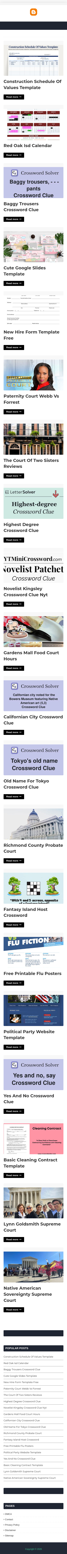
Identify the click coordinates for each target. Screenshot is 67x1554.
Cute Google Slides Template (25, 271)
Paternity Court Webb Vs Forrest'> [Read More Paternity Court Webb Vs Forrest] (33, 373)
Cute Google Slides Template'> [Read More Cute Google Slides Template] (33, 245)
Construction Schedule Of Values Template (32, 84)
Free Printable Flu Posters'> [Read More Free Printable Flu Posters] (33, 950)
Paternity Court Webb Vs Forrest (31, 399)
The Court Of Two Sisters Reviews (31, 463)
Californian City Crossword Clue (33, 720)
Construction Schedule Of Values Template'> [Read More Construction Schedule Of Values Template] (33, 58)
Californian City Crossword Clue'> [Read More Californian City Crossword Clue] (33, 694)
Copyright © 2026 (33, 1549)
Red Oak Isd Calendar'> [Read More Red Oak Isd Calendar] (33, 122)
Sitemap (9, 1535)
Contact (9, 1519)
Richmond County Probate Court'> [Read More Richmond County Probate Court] (33, 822)
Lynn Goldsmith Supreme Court (32, 1227)
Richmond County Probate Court (33, 848)
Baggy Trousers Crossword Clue (21, 206)
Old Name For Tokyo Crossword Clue (26, 784)
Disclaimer (10, 1530)
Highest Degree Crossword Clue (21, 527)
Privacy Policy (12, 1524)
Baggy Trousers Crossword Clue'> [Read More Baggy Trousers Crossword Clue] (33, 180)
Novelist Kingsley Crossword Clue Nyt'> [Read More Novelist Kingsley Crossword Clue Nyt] (33, 565)
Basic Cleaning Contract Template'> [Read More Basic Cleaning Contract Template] (33, 1137)
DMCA (8, 1514)
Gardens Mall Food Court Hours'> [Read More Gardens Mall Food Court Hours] (33, 629)
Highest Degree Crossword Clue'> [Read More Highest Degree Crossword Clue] (33, 501)
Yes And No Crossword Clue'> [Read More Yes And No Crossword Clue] (33, 1072)
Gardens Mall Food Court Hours (31, 655)
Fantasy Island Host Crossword (26, 912)
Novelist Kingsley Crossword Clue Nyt (26, 591)
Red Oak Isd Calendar (28, 145)
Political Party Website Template (29, 1034)
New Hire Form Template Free (31, 335)
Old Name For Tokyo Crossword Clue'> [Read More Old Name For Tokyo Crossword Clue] (33, 758)
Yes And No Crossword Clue (29, 1098)
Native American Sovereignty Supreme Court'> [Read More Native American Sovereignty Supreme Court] (33, 1265)
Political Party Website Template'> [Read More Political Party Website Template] (33, 1008)
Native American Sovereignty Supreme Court (28, 1294)
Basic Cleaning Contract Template (30, 1163)
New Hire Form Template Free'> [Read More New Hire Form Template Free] (33, 309)
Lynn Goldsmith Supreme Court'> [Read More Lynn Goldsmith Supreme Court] (33, 1201)
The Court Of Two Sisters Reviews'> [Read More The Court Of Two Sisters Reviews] (33, 437)
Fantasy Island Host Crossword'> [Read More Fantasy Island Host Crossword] (33, 886)
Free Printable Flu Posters (32, 973)
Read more (12, 97)
